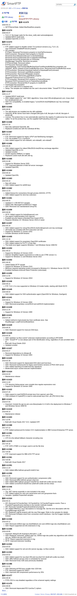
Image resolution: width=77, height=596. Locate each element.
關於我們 (53, 594)
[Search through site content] (64, 4)
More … (5, 590)
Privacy (47, 594)
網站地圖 (59, 594)
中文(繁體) (4, 594)
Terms (42, 594)
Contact (37, 594)
